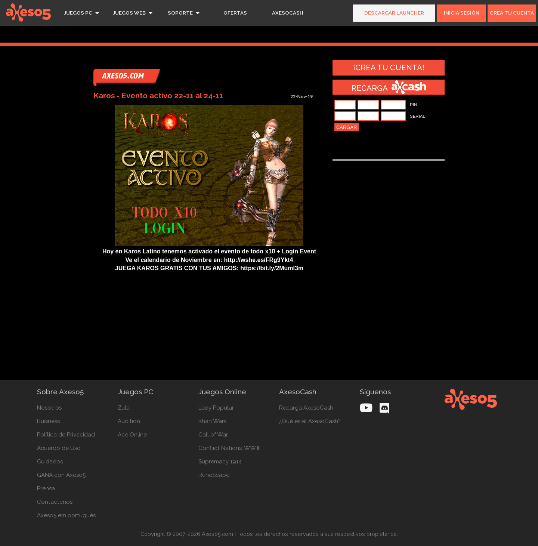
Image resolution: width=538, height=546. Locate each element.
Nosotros (49, 407)
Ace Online (132, 434)
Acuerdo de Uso (59, 448)
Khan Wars (212, 421)
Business (48, 421)
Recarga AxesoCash (306, 407)
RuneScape (213, 475)
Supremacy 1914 (220, 461)
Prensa (46, 488)
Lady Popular (216, 407)
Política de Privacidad (66, 434)
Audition (129, 421)
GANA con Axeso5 (61, 475)
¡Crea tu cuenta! (388, 67)
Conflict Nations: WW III (228, 448)
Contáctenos (54, 502)
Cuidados (50, 461)
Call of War (213, 434)
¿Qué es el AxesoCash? (309, 421)
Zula (124, 407)
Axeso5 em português (66, 515)
